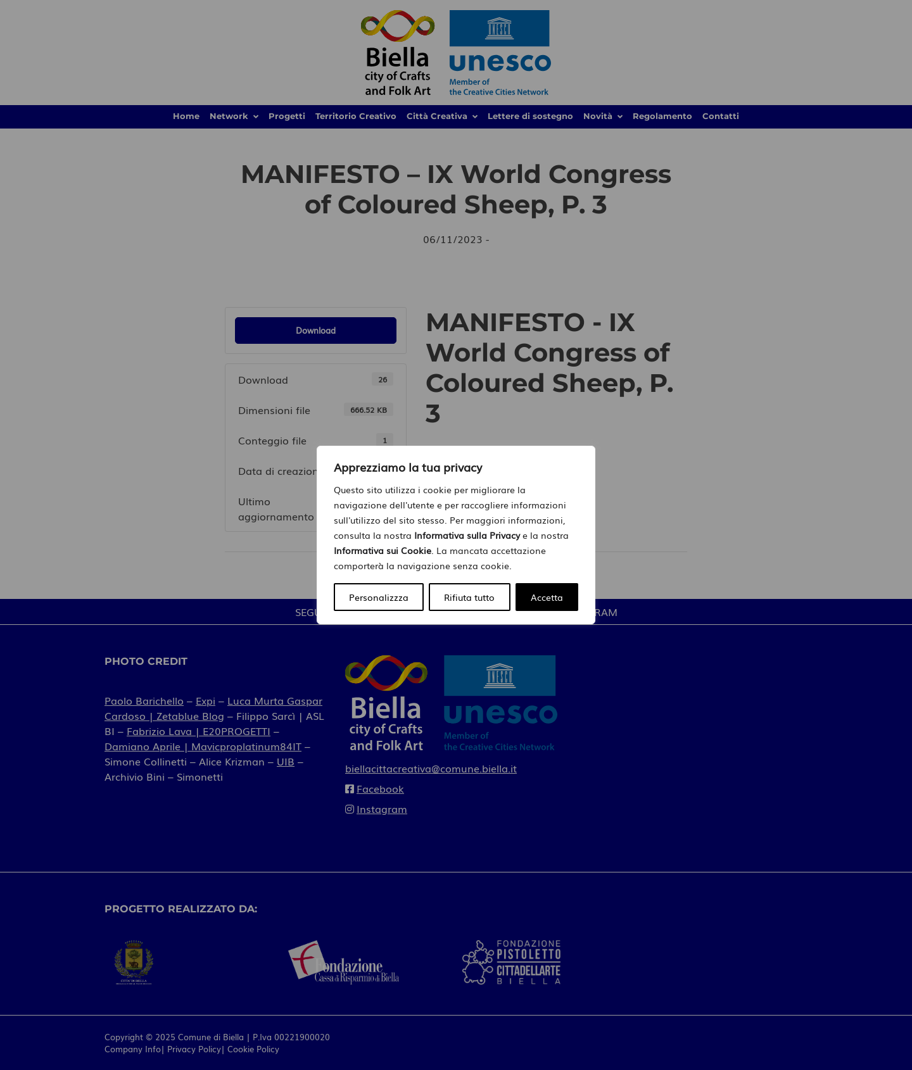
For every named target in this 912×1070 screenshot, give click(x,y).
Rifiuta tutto (469, 597)
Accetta (547, 597)
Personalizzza (378, 597)
